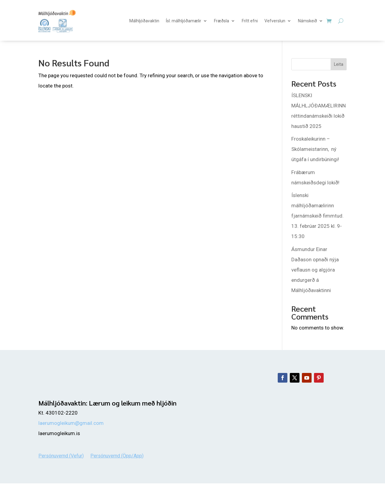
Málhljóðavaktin (144, 20)
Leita (338, 64)
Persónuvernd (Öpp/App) (117, 455)
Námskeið (307, 20)
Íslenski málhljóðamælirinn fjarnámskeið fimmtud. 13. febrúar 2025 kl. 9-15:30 (317, 215)
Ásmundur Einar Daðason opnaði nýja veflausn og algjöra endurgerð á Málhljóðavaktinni (315, 269)
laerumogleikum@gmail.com (71, 423)
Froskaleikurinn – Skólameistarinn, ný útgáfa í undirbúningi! (315, 149)
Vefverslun (274, 20)
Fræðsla (221, 20)
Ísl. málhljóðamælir (183, 20)
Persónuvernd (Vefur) (61, 455)
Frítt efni (250, 20)
